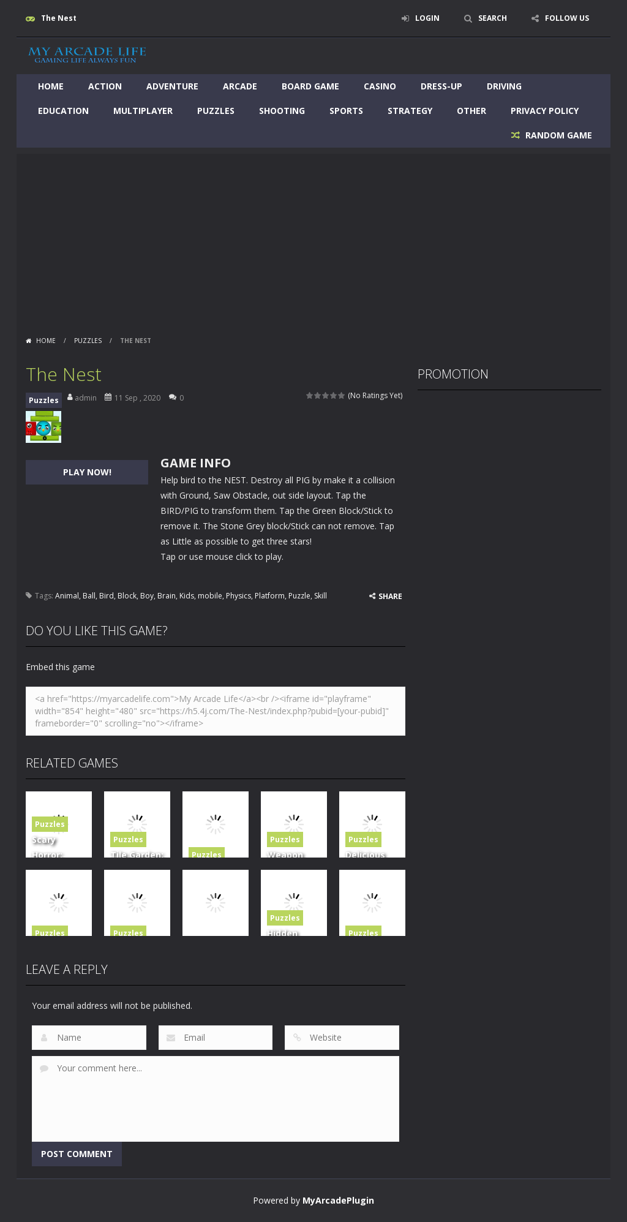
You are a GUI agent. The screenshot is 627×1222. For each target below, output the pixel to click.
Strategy (410, 110)
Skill (320, 595)
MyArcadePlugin (338, 1200)
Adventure (172, 86)
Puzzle (299, 595)
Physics (238, 595)
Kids (186, 595)
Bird (106, 595)
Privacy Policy (545, 110)
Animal (67, 595)
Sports (346, 110)
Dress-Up (441, 86)
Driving (504, 86)
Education (63, 110)
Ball (89, 595)
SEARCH (492, 18)
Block (127, 595)
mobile (210, 595)
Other (471, 110)
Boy (147, 595)
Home (51, 86)
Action (105, 86)
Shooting (282, 110)
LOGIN (427, 18)
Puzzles (216, 110)
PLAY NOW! (87, 472)
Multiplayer (143, 110)
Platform (270, 595)
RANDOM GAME (557, 135)
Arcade (240, 86)
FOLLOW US (567, 18)
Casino (380, 86)
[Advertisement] (313, 239)
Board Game (310, 86)
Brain (166, 595)
